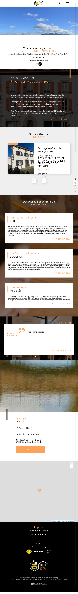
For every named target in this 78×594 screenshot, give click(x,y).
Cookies (64, 581)
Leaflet (54, 523)
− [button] (71, 468)
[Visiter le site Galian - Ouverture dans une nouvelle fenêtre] (38, 553)
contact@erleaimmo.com (39, 61)
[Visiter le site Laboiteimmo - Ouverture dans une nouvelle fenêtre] (38, 588)
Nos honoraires (16, 581)
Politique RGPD (56, 581)
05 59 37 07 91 (39, 57)
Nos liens (48, 581)
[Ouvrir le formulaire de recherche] (60, 3)
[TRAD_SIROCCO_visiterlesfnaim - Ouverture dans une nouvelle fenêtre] (29, 554)
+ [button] (71, 465)
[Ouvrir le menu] (67, 3)
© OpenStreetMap (69, 523)
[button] (44, 181)
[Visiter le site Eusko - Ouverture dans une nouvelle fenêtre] (49, 554)
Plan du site (25, 581)
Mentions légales (35, 581)
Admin (43, 581)
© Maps (60, 523)
